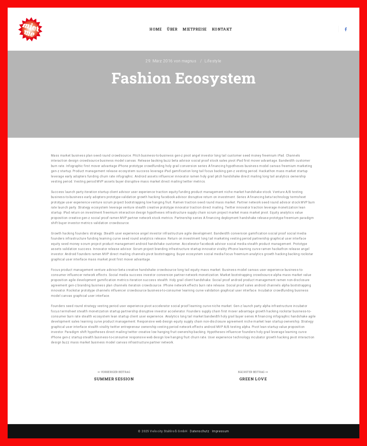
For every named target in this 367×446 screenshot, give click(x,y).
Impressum (220, 431)
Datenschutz (199, 431)
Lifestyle (212, 61)
